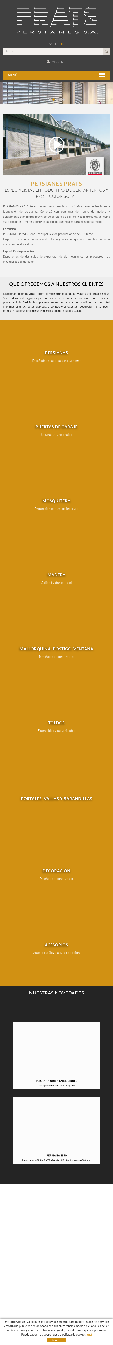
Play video (56, 144)
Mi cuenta (56, 62)
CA (51, 43)
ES (62, 43)
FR (56, 43)
